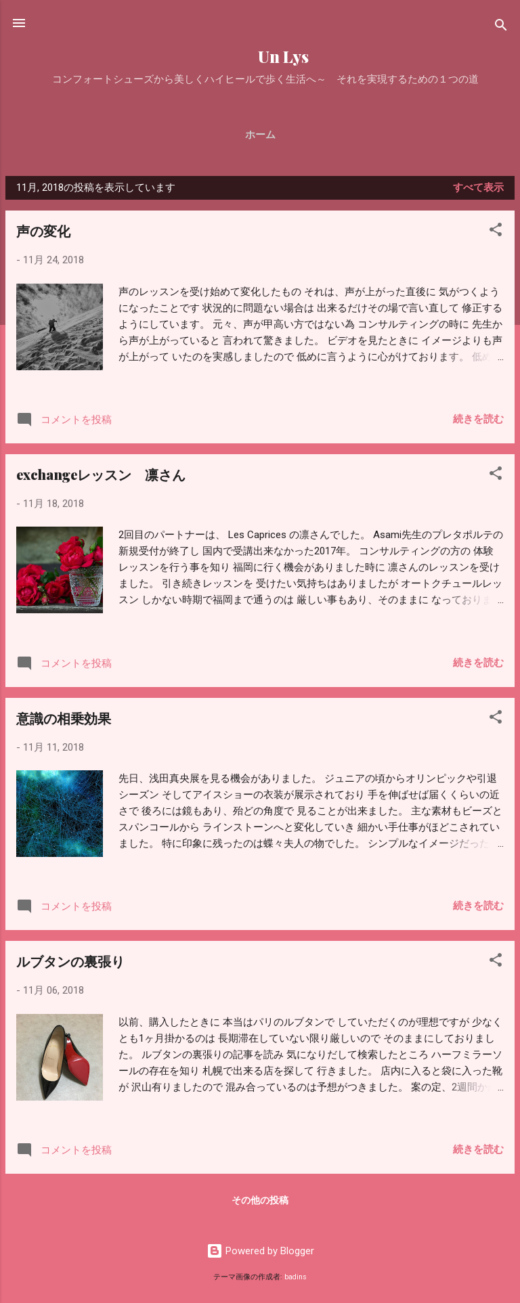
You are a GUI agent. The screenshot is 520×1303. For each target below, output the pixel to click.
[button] (496, 231)
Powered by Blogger (260, 1251)
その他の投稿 (260, 1200)
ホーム (260, 135)
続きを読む (478, 419)
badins (295, 1277)
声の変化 (43, 230)
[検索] (501, 27)
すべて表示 (478, 187)
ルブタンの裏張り (70, 961)
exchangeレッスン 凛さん (101, 474)
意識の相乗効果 (63, 718)
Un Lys (260, 56)
